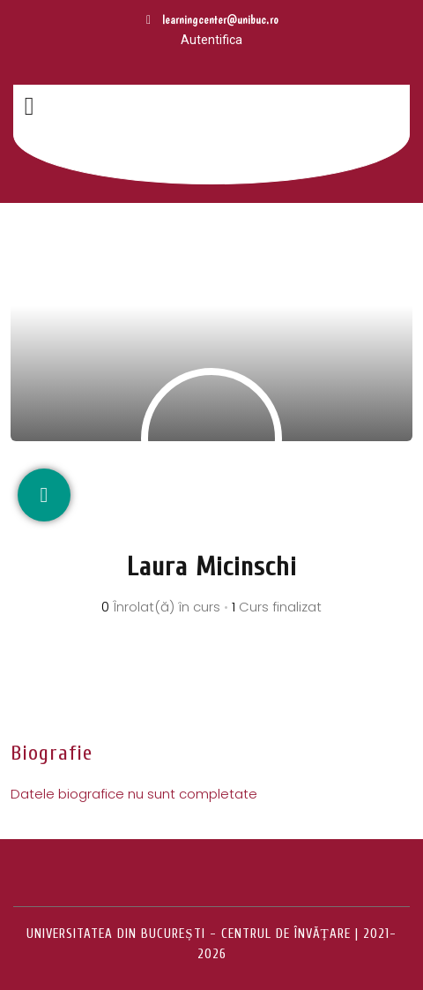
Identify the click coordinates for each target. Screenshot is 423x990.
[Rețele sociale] (44, 495)
